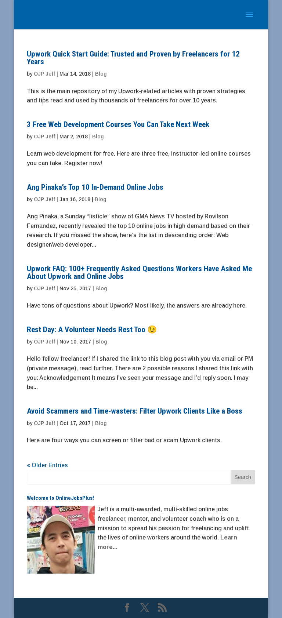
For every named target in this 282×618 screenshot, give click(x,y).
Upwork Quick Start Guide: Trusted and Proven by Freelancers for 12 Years (133, 58)
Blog (100, 74)
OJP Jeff (44, 74)
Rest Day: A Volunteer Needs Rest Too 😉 (92, 329)
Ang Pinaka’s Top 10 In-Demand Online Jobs (95, 187)
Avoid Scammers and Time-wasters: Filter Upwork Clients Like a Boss (134, 411)
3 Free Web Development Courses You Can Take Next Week (118, 124)
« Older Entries (47, 465)
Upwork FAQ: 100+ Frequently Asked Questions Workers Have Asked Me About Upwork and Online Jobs (139, 272)
